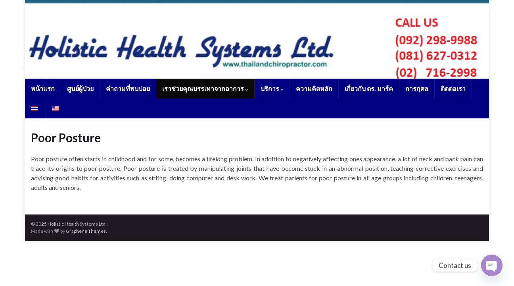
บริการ (272, 88)
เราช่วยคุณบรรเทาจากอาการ (205, 88)
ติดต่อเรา (453, 88)
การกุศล (416, 88)
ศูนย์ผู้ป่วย (80, 88)
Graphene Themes (86, 231)
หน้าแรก (43, 88)
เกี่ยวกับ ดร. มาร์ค (369, 88)
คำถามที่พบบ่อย (128, 88)
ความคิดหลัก (314, 88)
